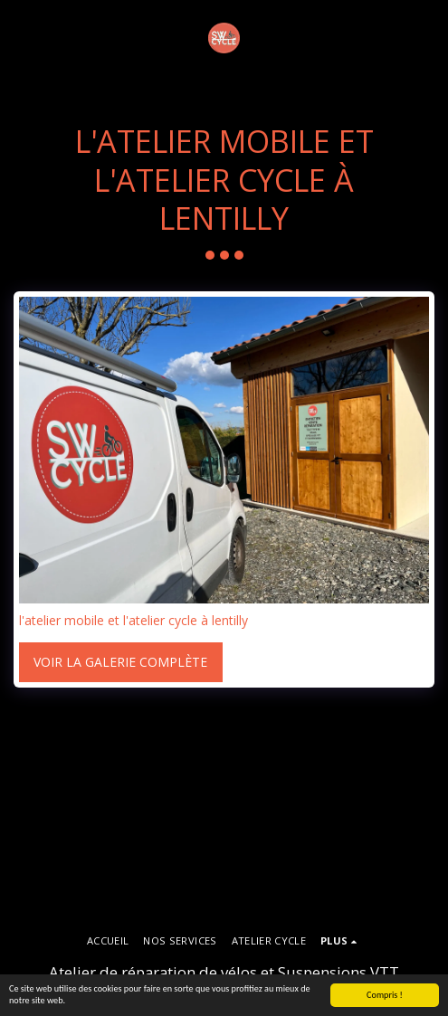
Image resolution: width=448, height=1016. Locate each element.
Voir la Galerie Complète (120, 661)
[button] (20, 37)
